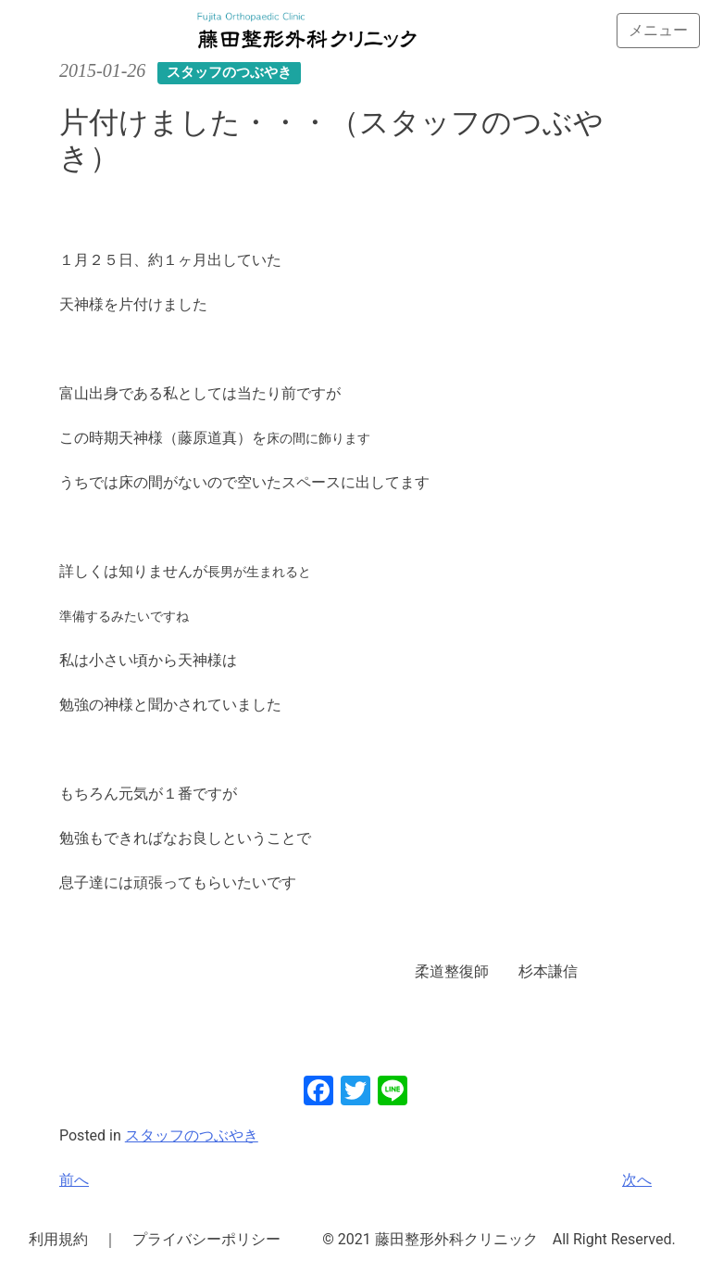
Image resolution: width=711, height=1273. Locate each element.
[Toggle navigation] (658, 30)
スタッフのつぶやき (191, 1135)
